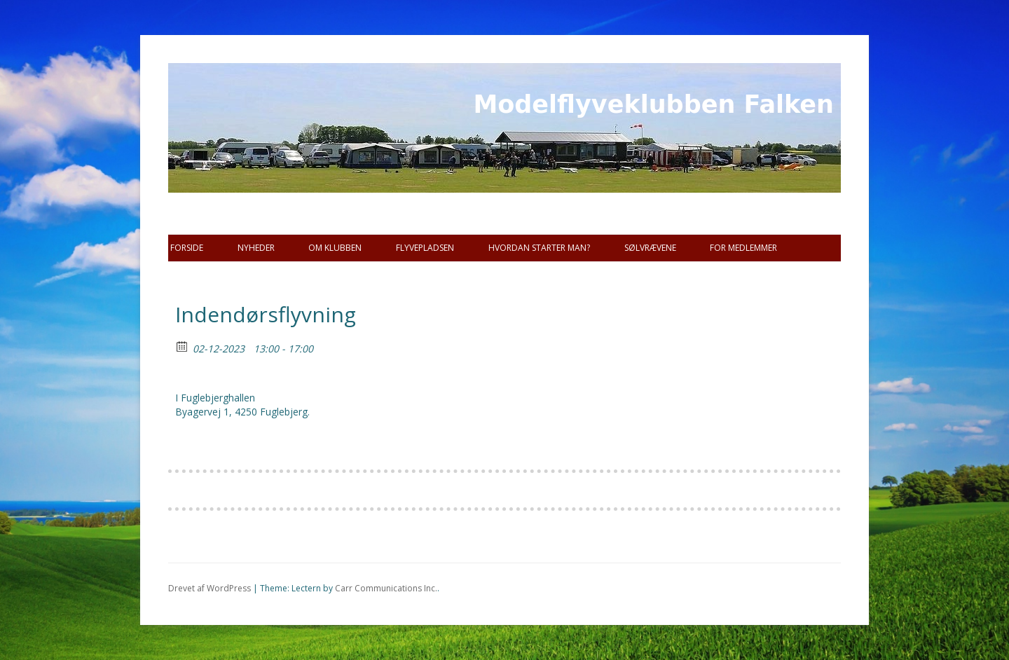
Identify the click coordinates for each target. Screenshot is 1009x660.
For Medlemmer (743, 248)
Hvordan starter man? (539, 248)
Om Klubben (335, 248)
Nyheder (256, 248)
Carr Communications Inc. (386, 588)
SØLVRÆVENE (650, 248)
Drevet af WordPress (209, 588)
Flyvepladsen (425, 248)
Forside (186, 248)
